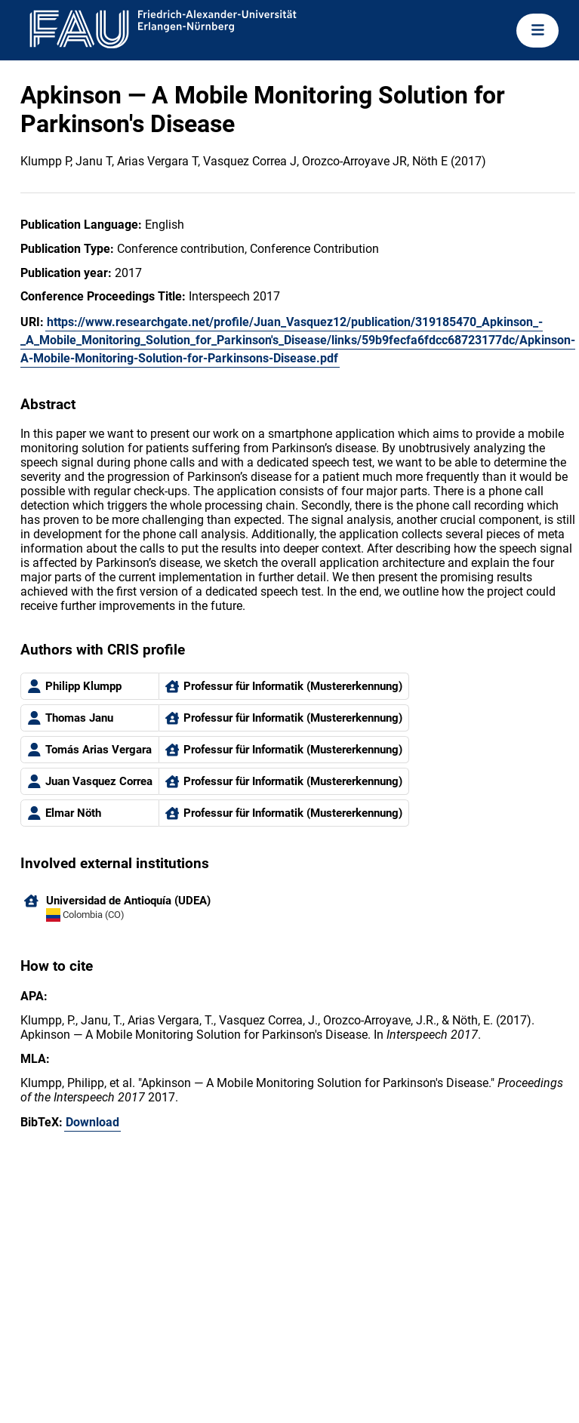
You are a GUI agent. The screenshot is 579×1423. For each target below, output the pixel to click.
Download (92, 1122)
